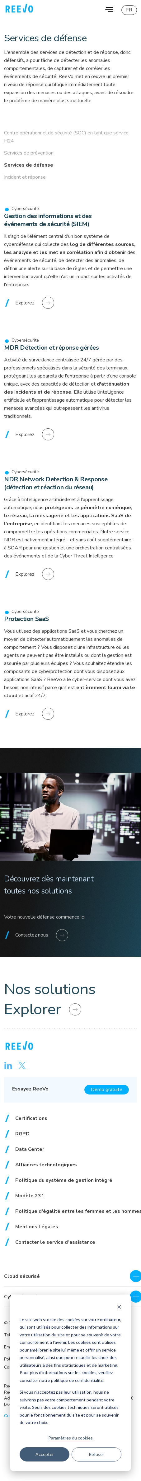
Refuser (96, 1454)
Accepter (44, 1454)
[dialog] (70, 1383)
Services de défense (28, 165)
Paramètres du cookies (70, 1437)
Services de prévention (29, 153)
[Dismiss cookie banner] (119, 1308)
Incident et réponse (25, 177)
